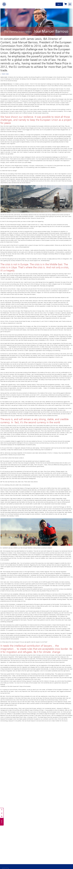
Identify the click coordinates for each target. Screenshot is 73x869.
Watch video (5, 74)
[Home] (4, 4)
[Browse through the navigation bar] (70, 4)
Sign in (59, 4)
